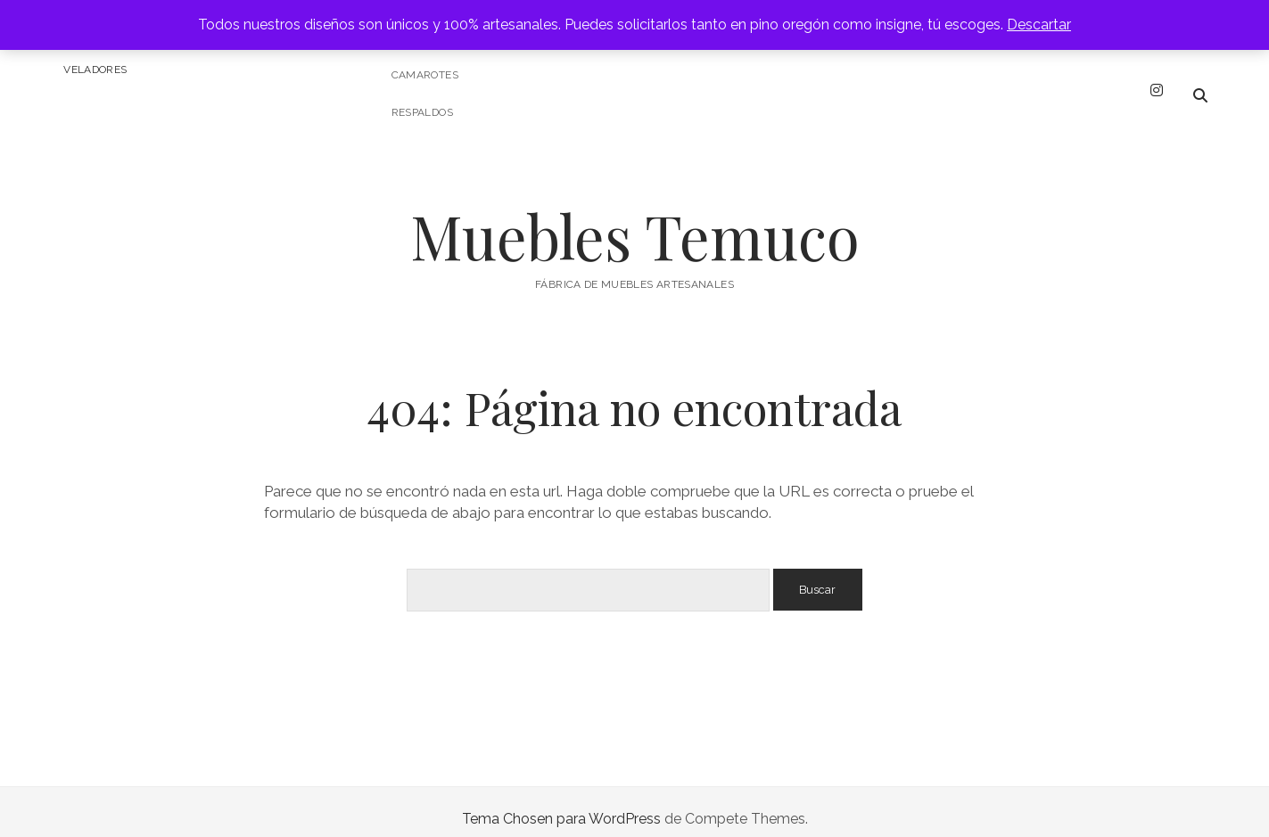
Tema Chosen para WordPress (561, 804)
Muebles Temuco (635, 221)
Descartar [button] (1039, 24)
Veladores (95, 69)
